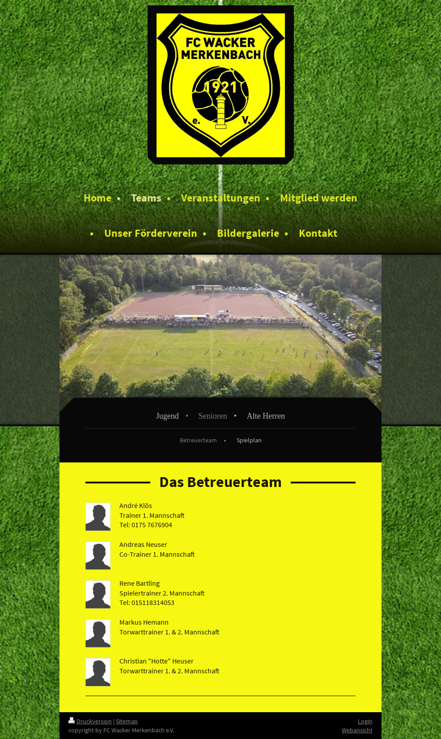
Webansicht (357, 730)
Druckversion (90, 721)
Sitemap (127, 721)
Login (365, 721)
